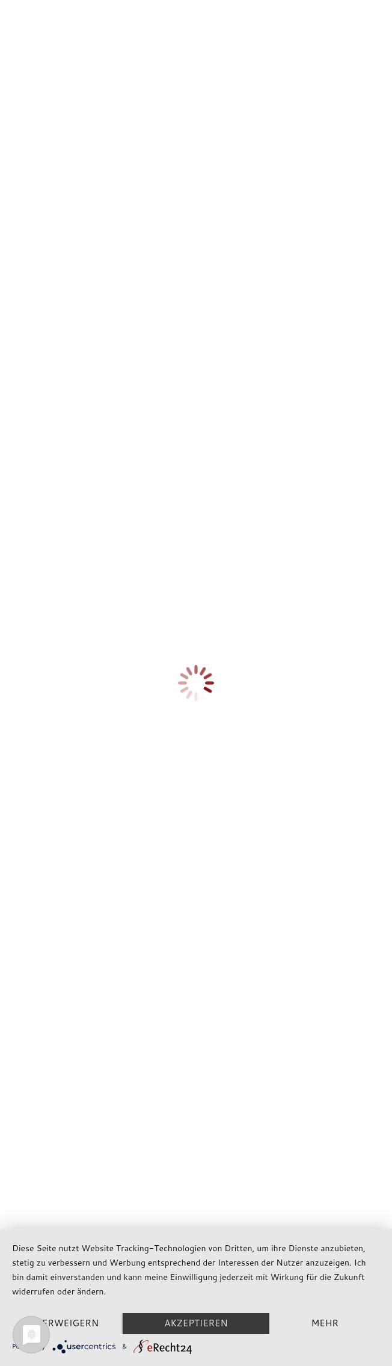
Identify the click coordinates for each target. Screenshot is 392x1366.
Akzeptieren (195, 1323)
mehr (324, 1323)
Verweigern (67, 1323)
